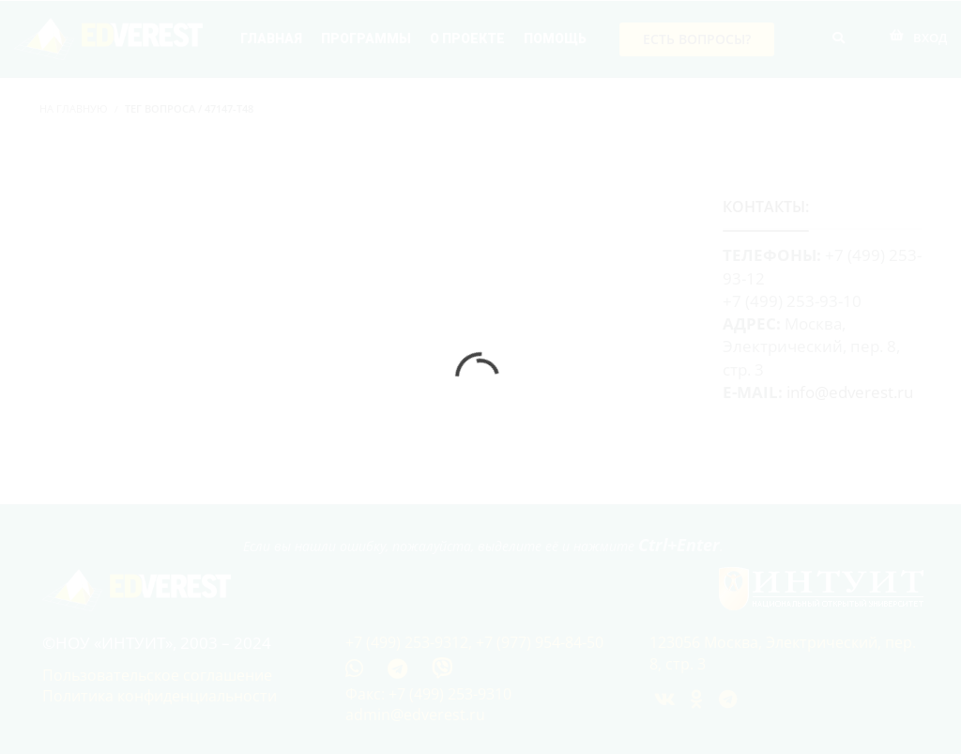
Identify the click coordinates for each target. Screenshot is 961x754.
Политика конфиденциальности (159, 695)
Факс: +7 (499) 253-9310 (428, 694)
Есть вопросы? (697, 39)
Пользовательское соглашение (157, 675)
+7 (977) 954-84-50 (539, 642)
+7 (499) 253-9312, (410, 642)
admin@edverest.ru (415, 714)
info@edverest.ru (849, 392)
